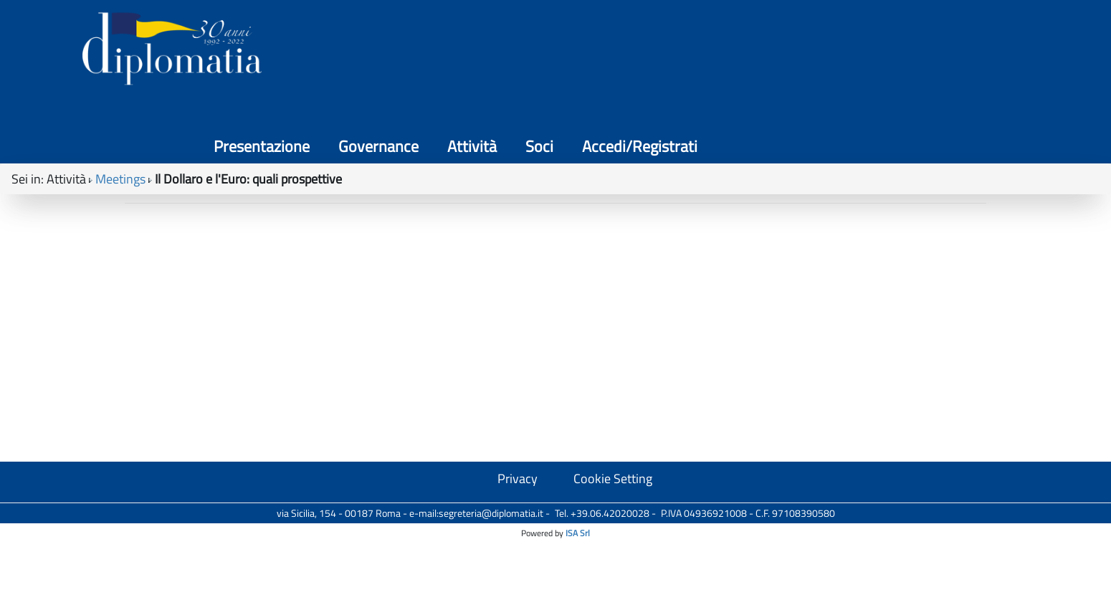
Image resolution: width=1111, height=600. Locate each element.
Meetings (120, 129)
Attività (849, 57)
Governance (756, 57)
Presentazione (639, 57)
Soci (917, 57)
